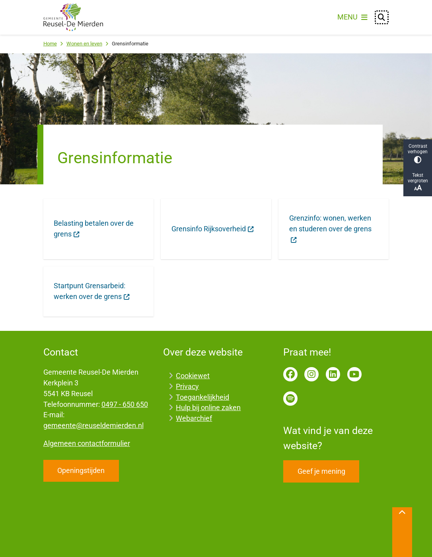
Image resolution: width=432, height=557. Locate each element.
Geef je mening (321, 471)
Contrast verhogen (417, 153)
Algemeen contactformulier (86, 443)
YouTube (354, 374)
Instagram (311, 374)
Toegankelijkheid (202, 397)
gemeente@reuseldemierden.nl (93, 425)
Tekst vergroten (417, 182)
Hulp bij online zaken (208, 407)
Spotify (290, 398)
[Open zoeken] (382, 17)
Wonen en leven (84, 44)
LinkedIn (333, 374)
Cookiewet (193, 375)
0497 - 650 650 (124, 404)
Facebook (290, 374)
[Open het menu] (352, 17)
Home (50, 44)
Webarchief (194, 418)
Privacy (187, 386)
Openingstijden (81, 470)
